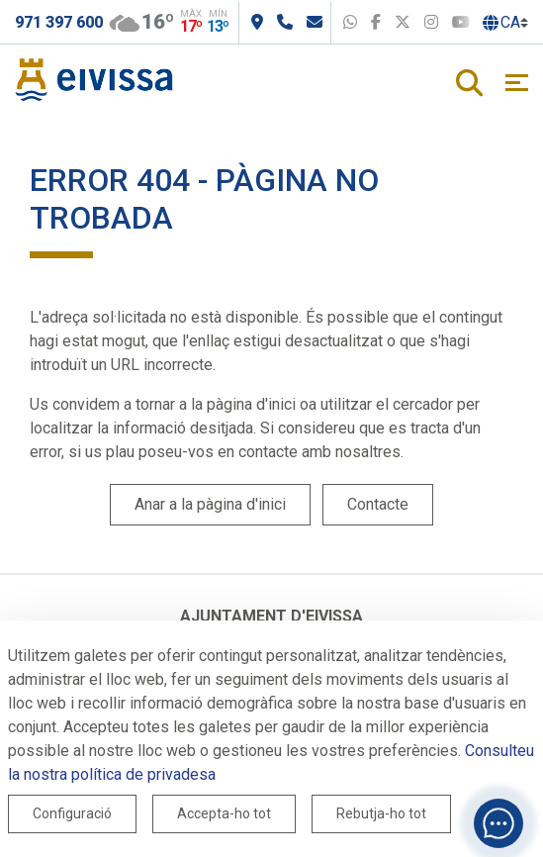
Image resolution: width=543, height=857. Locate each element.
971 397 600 (59, 22)
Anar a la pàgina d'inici (210, 504)
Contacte (377, 504)
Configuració (72, 813)
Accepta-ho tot (224, 813)
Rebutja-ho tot (381, 813)
